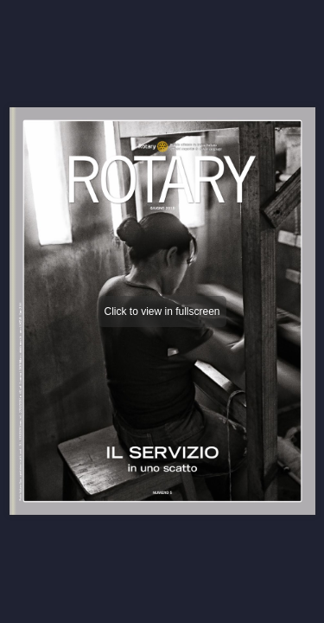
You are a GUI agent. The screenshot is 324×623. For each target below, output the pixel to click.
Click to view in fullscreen (161, 311)
